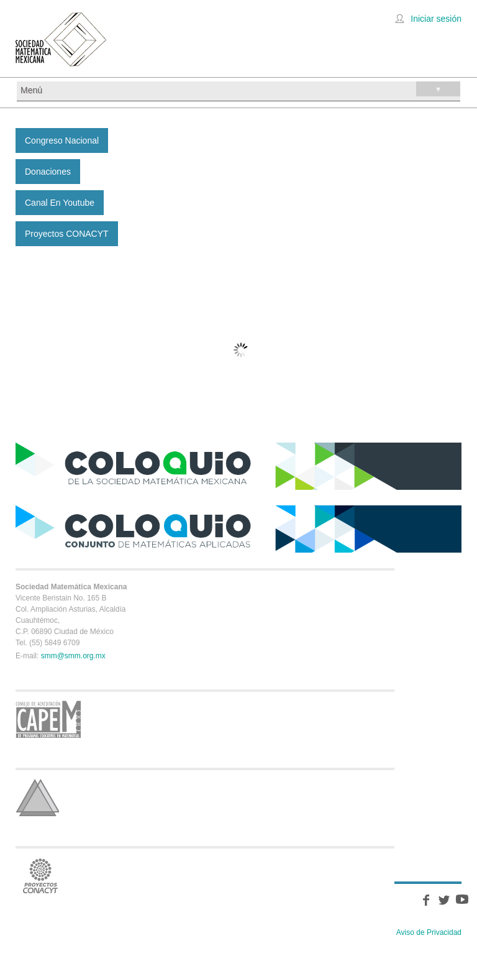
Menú (240, 88)
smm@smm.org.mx (73, 655)
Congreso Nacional (62, 140)
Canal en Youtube (59, 203)
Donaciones (48, 172)
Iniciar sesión (436, 19)
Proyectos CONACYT (67, 234)
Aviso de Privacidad (428, 932)
